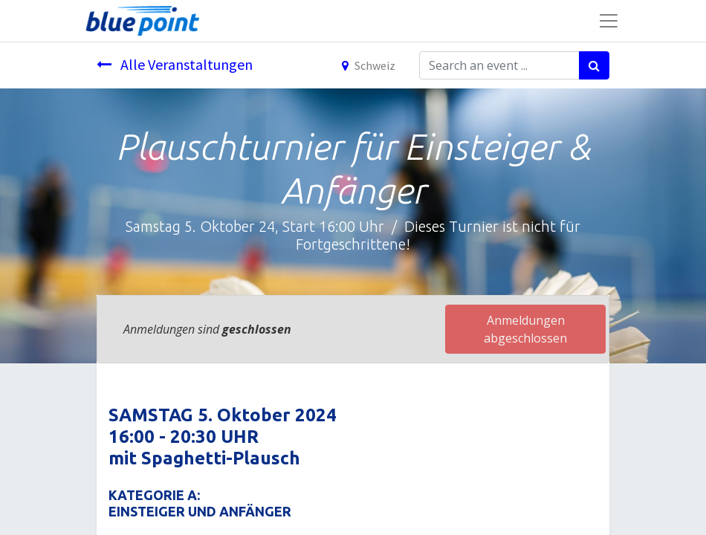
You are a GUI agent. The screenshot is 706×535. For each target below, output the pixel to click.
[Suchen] (594, 65)
